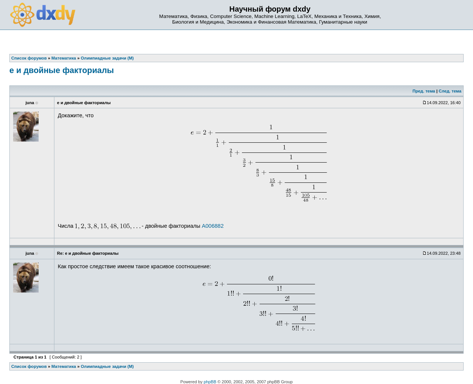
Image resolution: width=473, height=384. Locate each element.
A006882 (213, 226)
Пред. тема (424, 91)
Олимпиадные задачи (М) (107, 366)
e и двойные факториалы (61, 70)
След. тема (449, 91)
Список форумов (29, 366)
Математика (63, 366)
